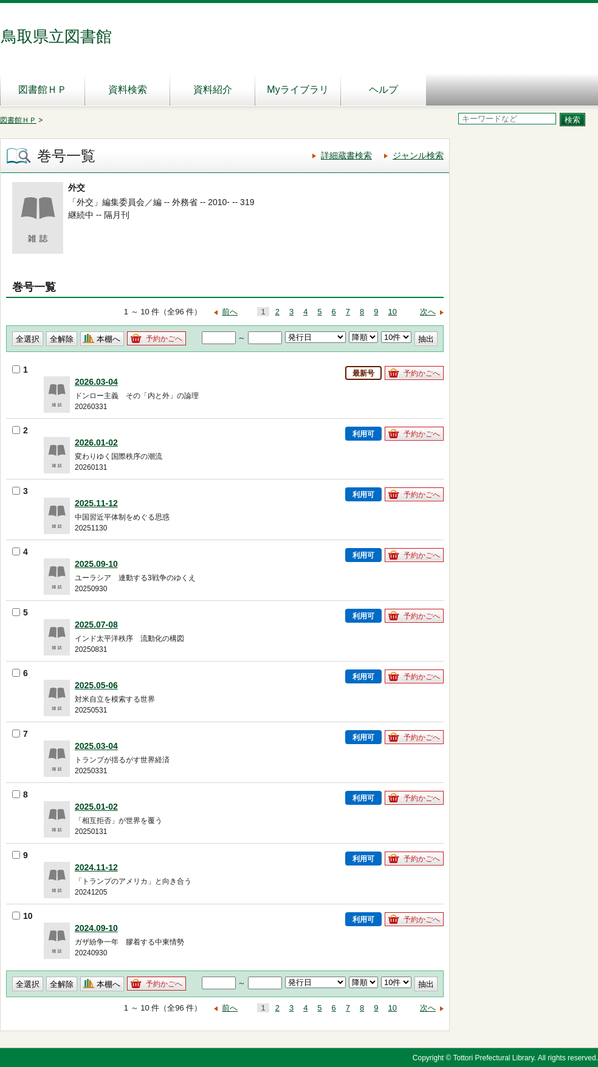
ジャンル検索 (418, 155)
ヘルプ (383, 89)
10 (392, 311)
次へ (428, 311)
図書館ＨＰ (42, 89)
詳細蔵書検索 (346, 155)
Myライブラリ (297, 89)
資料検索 (127, 89)
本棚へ (108, 339)
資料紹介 (212, 89)
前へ (230, 311)
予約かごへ (164, 338)
